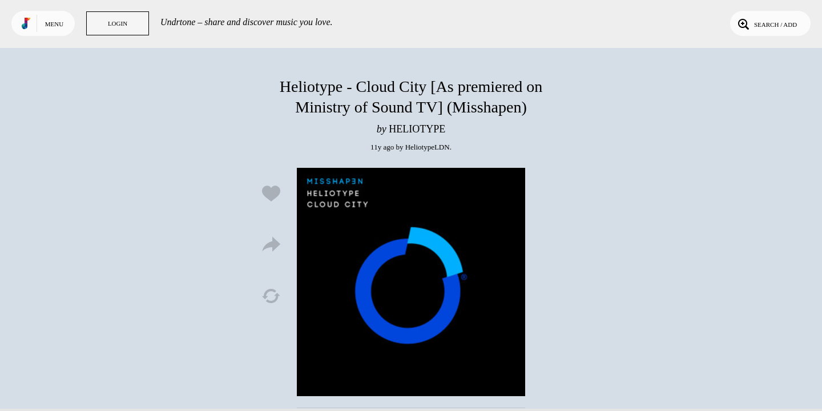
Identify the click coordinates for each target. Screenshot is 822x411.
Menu (54, 24)
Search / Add (766, 23)
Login (117, 23)
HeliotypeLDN (427, 147)
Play (411, 282)
